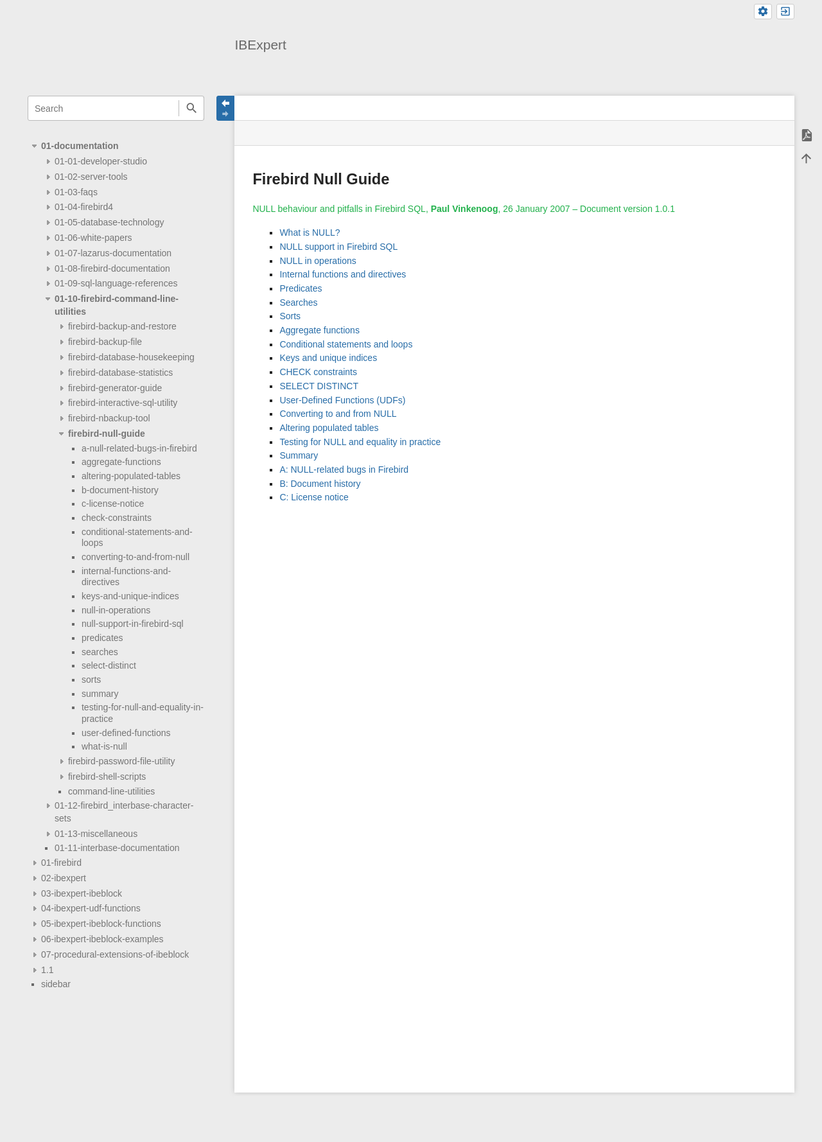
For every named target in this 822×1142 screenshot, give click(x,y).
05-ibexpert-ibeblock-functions (101, 923)
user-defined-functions (126, 733)
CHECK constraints (318, 372)
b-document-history (120, 490)
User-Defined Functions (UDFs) (342, 400)
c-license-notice (113, 503)
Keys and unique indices (328, 358)
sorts (91, 679)
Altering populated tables (328, 428)
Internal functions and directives (342, 274)
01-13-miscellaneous (96, 834)
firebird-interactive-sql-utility (122, 403)
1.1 (47, 970)
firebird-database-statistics (120, 372)
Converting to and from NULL (337, 413)
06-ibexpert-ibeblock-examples (102, 939)
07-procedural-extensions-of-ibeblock (115, 954)
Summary (298, 455)
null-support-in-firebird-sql (133, 624)
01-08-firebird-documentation (112, 268)
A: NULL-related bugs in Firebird (343, 469)
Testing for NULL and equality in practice (360, 442)
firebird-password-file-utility (121, 761)
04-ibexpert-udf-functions (91, 908)
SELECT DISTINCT (318, 386)
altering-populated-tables (131, 476)
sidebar (56, 984)
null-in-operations (116, 610)
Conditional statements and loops (345, 344)
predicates (102, 638)
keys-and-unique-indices (130, 596)
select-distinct (109, 665)
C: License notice (313, 497)
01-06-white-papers (93, 238)
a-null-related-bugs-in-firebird (139, 448)
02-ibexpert (63, 878)
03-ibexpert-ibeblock (81, 893)
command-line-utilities (111, 791)
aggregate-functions (121, 462)
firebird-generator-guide (115, 388)
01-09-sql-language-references (116, 283)
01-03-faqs (76, 192)
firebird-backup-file (105, 342)
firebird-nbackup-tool (109, 418)
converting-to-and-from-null (135, 557)
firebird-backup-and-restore (122, 326)
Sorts (290, 316)
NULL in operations (317, 261)
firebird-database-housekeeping (131, 357)
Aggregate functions (319, 330)
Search (191, 108)
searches (100, 652)
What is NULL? (309, 232)
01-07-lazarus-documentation (113, 253)
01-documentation (80, 146)
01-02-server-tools (91, 176)
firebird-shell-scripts (107, 776)
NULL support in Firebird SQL (338, 247)
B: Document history (319, 484)
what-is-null (104, 746)
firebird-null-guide (106, 433)
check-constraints (117, 518)
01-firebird (61, 862)
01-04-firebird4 (84, 207)
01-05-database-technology (109, 222)
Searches (298, 302)
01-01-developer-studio (101, 161)
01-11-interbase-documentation (117, 848)
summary (100, 694)
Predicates (300, 288)
